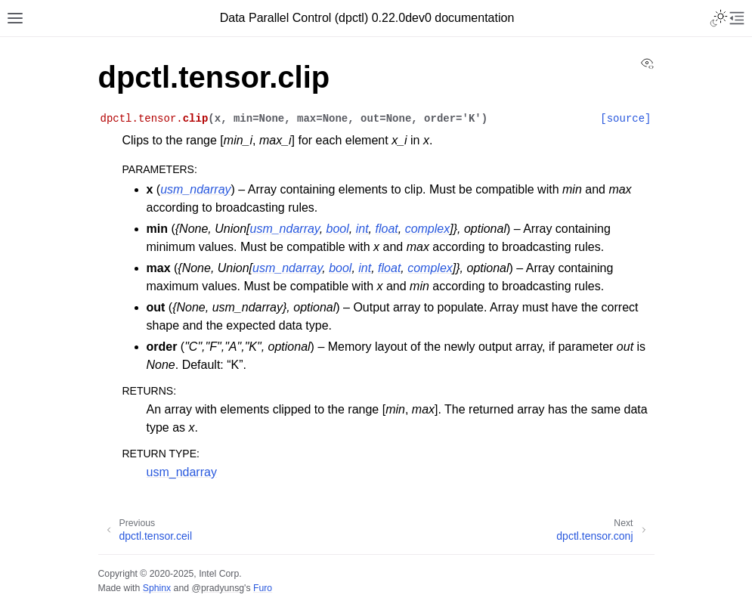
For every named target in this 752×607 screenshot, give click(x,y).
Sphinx (157, 588)
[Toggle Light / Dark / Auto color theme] (719, 18)
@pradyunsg (217, 588)
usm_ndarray (182, 472)
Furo (262, 588)
